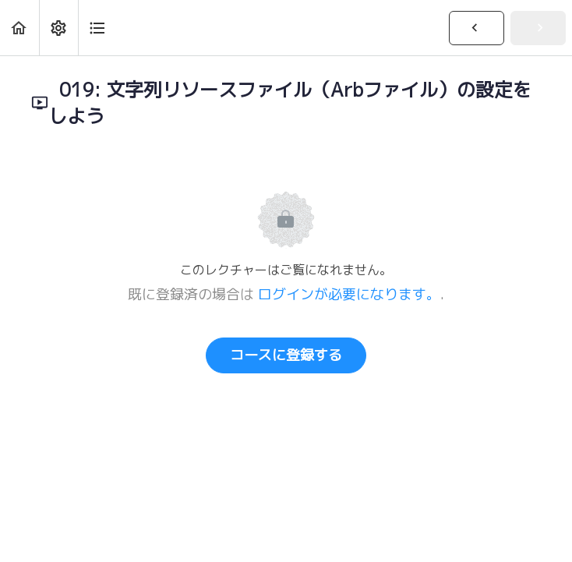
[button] (19, 27)
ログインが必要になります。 (349, 294)
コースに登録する (286, 355)
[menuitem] (58, 27)
